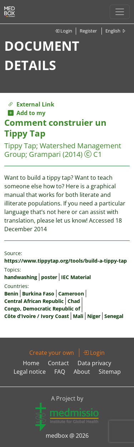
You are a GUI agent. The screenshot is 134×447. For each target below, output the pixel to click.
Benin (11, 293)
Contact (58, 363)
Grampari (45, 154)
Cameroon (71, 293)
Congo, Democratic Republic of (42, 308)
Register (88, 31)
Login (63, 31)
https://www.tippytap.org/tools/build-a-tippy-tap (65, 260)
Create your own (51, 353)
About (82, 372)
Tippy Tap (20, 145)
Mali (78, 316)
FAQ (59, 372)
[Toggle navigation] (120, 12)
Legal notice (30, 372)
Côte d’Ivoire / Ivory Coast (36, 316)
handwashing (20, 277)
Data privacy (94, 363)
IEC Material (76, 277)
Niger (93, 316)
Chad (74, 301)
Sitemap (110, 372)
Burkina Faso (38, 293)
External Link (31, 104)
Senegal (113, 316)
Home (31, 363)
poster (49, 277)
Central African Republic (34, 301)
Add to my (26, 113)
